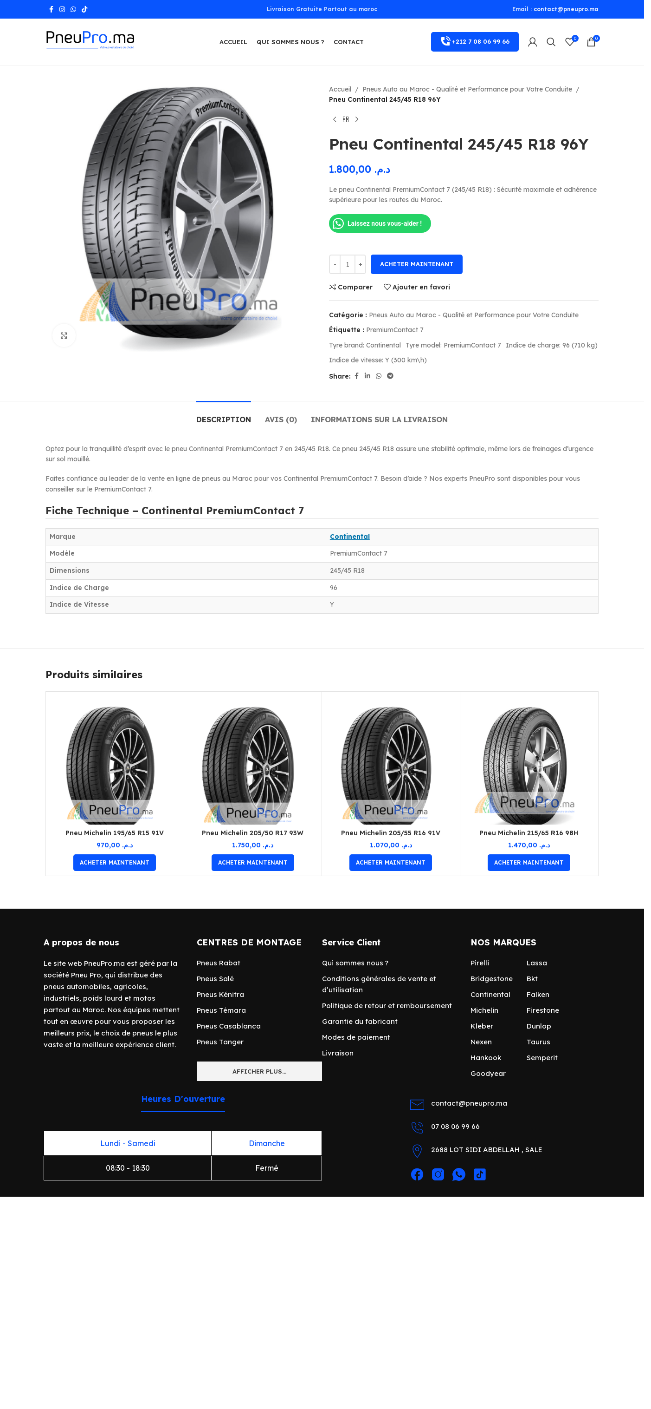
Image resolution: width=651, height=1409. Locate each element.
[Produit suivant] (356, 119)
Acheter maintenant (416, 264)
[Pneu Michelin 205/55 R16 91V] (391, 760)
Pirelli (480, 962)
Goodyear (488, 1073)
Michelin (484, 1010)
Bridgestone (492, 978)
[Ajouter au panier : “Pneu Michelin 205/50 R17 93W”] (253, 862)
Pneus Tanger (220, 1041)
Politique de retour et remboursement (387, 1005)
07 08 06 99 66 (455, 1126)
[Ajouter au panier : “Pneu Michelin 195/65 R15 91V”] (114, 862)
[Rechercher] (551, 42)
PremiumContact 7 (395, 330)
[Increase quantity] (360, 264)
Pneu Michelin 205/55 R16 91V (390, 833)
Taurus (538, 1041)
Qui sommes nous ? (355, 962)
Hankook (486, 1057)
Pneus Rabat (218, 962)
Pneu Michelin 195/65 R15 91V (114, 833)
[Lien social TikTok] (84, 9)
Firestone (543, 1010)
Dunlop (539, 1026)
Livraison (338, 1053)
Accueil (340, 89)
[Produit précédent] (334, 119)
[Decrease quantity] (335, 264)
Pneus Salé (215, 978)
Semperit (542, 1057)
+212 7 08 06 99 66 (474, 41)
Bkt (532, 978)
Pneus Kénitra (220, 994)
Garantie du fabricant (360, 1021)
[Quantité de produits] (348, 264)
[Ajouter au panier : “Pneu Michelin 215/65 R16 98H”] (529, 862)
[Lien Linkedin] (367, 376)
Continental (350, 536)
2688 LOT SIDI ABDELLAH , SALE (486, 1149)
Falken (538, 994)
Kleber (482, 1026)
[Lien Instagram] (62, 9)
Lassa (537, 962)
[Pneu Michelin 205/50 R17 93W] (253, 760)
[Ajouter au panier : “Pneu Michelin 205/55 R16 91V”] (390, 862)
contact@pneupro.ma (566, 9)
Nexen (481, 1041)
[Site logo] (91, 41)
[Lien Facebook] (51, 9)
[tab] (223, 415)
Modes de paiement (356, 1037)
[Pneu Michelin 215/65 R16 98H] (529, 760)
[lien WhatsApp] (73, 9)
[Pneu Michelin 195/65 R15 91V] (115, 760)
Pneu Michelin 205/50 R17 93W (252, 833)
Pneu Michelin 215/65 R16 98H (528, 833)
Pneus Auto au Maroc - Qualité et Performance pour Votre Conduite (467, 89)
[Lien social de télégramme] (390, 376)
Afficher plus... (259, 1071)
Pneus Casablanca (229, 1026)
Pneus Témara (221, 1010)
